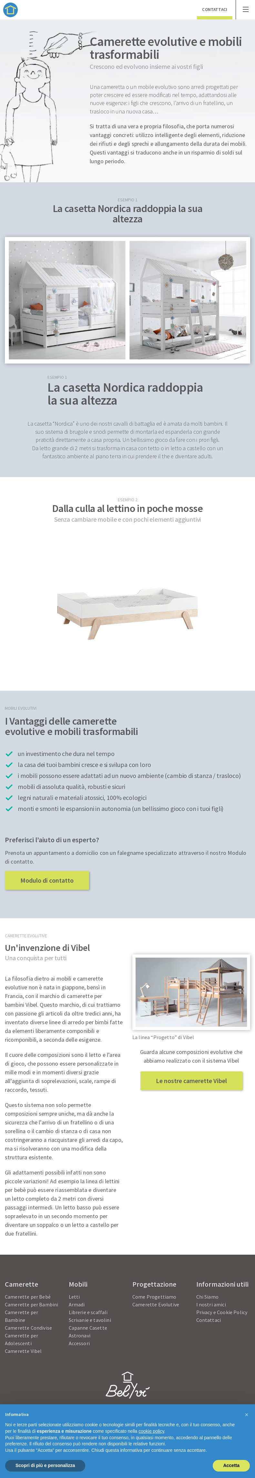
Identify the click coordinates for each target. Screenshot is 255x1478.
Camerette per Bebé (28, 1296)
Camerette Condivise (28, 1327)
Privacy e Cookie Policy (222, 1312)
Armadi (77, 1304)
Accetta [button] (231, 1465)
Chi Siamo (207, 1296)
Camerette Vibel (23, 1351)
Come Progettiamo (154, 1296)
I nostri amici (211, 1304)
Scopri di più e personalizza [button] (45, 1465)
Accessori (79, 1343)
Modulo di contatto (47, 880)
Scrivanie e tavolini (90, 1320)
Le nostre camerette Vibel (191, 1081)
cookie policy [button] (151, 1431)
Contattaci (208, 1320)
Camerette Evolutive (155, 1304)
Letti (74, 1296)
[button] (246, 1414)
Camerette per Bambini (31, 1304)
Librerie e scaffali (88, 1312)
